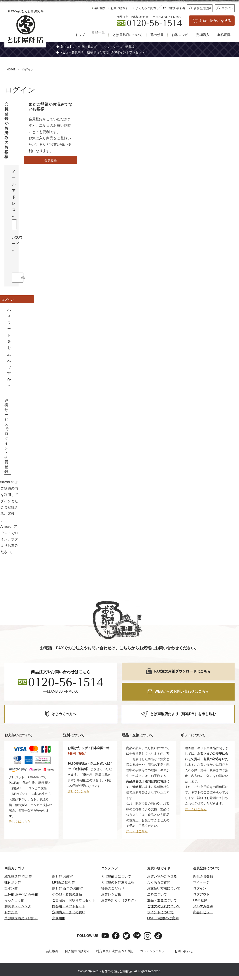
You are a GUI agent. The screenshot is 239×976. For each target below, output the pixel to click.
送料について (157, 894)
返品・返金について (162, 900)
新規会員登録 (203, 876)
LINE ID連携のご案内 (163, 918)
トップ (75, 35)
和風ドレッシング (17, 906)
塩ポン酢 (11, 888)
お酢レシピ (180, 35)
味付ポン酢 (12, 882)
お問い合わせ (184, 951)
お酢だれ (11, 912)
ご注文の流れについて (163, 906)
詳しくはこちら (19, 821)
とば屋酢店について (127, 35)
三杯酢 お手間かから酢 (21, 894)
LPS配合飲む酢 (63, 882)
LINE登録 (200, 900)
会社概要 (52, 951)
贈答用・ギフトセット (68, 906)
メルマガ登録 (203, 906)
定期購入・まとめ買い (68, 912)
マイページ (201, 882)
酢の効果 (157, 35)
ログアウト (201, 894)
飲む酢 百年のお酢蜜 (67, 888)
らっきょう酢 (14, 900)
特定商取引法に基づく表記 (114, 951)
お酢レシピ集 (111, 894)
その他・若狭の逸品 (67, 894)
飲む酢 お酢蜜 (62, 876)
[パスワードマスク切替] (21, 277)
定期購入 (202, 35)
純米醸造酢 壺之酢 (18, 876)
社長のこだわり (112, 888)
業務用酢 (224, 35)
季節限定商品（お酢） (21, 918)
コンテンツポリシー (154, 951)
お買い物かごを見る (162, 876)
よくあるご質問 (158, 882)
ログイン (199, 888)
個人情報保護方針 (77, 951)
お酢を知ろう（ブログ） (119, 900)
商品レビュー (203, 912)
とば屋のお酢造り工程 (117, 882)
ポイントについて (160, 912)
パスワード (17, 244)
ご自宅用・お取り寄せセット (73, 900)
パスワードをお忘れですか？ (9, 348)
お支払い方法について (163, 888)
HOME (11, 69)
